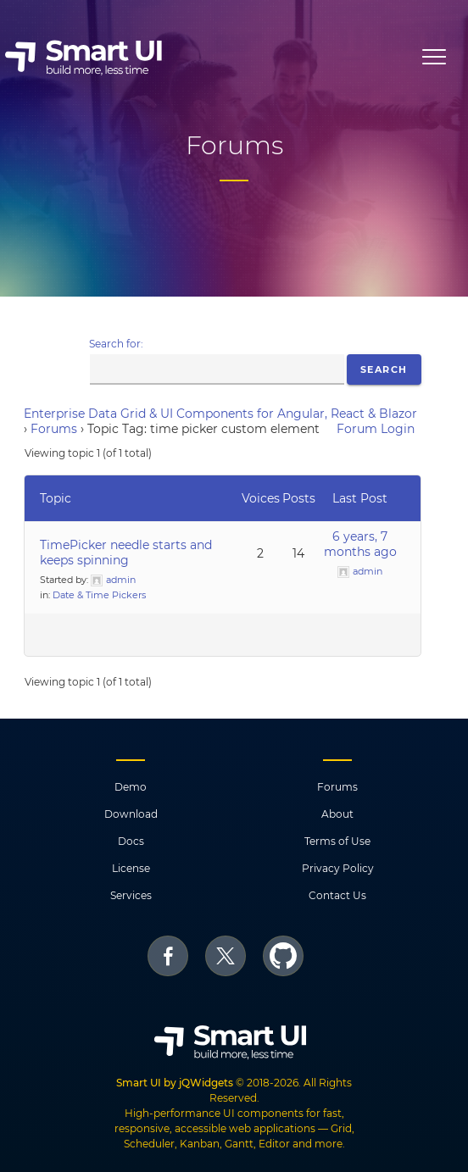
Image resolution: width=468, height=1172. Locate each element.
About (337, 814)
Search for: (116, 343)
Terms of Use (337, 841)
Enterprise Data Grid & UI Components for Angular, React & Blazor (220, 413)
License (131, 868)
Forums (54, 428)
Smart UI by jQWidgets (174, 1082)
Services (131, 895)
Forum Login (376, 428)
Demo (130, 786)
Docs (131, 841)
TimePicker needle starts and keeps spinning (126, 552)
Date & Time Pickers (99, 595)
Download (131, 814)
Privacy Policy (338, 868)
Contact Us (337, 895)
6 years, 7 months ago (360, 544)
